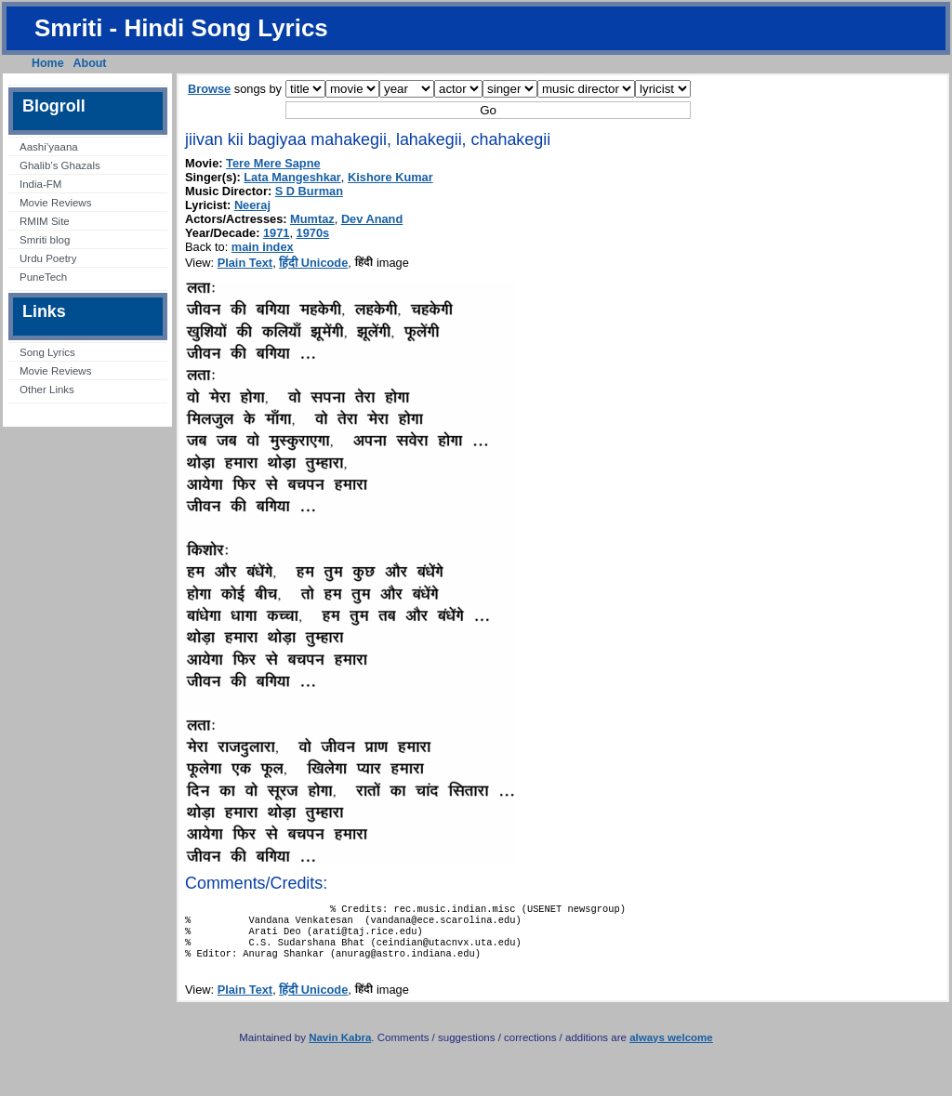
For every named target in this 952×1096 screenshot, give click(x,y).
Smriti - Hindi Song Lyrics (181, 28)
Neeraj (252, 205)
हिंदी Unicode (313, 263)
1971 (276, 233)
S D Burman (309, 191)
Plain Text (245, 263)
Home (48, 63)
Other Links (47, 389)
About (90, 63)
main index (262, 247)
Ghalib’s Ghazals (60, 165)
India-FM (40, 184)
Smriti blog (45, 239)
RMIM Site (45, 221)
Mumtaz (312, 219)
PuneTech (43, 277)
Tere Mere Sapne (273, 163)
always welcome (671, 1048)
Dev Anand (372, 219)
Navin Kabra (340, 1048)
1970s (313, 233)
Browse (209, 89)
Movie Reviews (55, 202)
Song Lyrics (47, 352)
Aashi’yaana (49, 146)
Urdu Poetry (48, 258)
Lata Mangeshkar (292, 177)
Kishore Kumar (390, 177)
